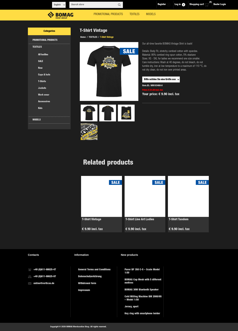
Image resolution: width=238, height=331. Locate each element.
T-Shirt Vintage (91, 219)
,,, (161, 79)
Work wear (43, 95)
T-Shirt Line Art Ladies (140, 219)
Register (162, 4)
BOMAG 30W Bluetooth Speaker (142, 290)
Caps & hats (44, 75)
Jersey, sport (131, 306)
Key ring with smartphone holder (142, 313)
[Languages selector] (59, 5)
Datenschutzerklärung (90, 276)
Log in (178, 4)
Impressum (84, 290)
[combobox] (93, 5)
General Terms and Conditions (94, 269)
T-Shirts (42, 81)
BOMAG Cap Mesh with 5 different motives (143, 281)
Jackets (42, 88)
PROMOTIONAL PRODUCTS (45, 40)
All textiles (43, 55)
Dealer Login (219, 4)
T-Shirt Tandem (179, 219)
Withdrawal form (87, 283)
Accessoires (44, 102)
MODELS (37, 120)
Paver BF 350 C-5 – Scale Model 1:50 (142, 271)
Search (119, 5)
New (40, 68)
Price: (145, 90)
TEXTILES (37, 47)
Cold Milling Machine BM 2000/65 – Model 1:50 (143, 298)
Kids (40, 108)
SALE (40, 61)
